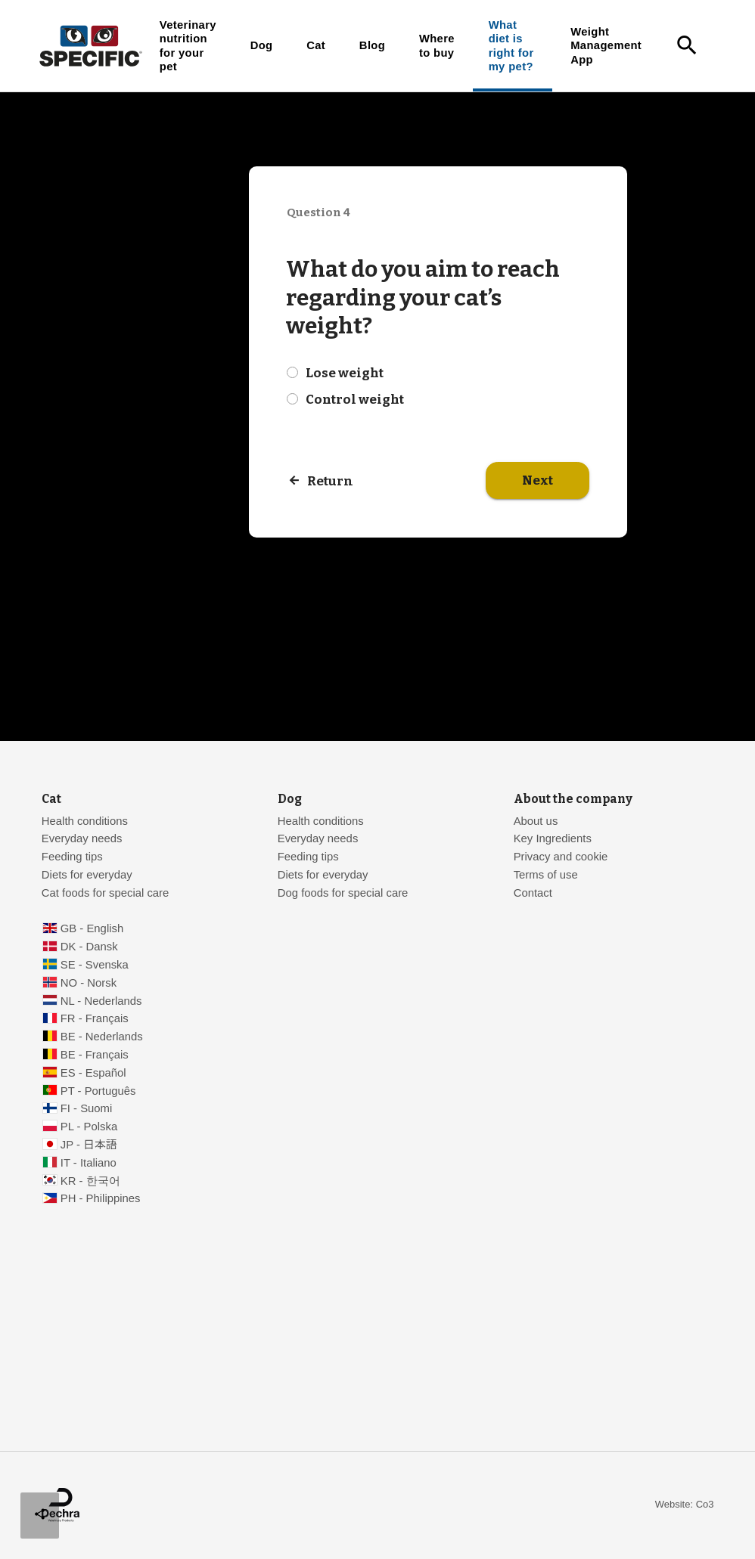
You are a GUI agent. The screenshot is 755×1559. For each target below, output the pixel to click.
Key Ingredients (553, 838)
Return (330, 481)
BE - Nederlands (102, 1037)
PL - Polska (89, 1126)
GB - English (92, 928)
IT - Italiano (89, 1163)
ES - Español (93, 1073)
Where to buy (437, 45)
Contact (533, 893)
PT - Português (98, 1091)
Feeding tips (72, 857)
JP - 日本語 (89, 1145)
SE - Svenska (95, 965)
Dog (261, 45)
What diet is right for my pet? (511, 46)
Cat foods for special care (105, 893)
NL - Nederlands (101, 1001)
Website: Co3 (684, 1504)
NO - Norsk (89, 983)
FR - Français (95, 1018)
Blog (372, 45)
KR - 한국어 (90, 1181)
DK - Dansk (89, 947)
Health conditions (85, 821)
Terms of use (546, 875)
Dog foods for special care (343, 893)
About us (536, 821)
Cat (315, 45)
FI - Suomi (87, 1108)
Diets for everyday (87, 875)
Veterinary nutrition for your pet (188, 46)
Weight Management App (606, 46)
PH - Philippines (101, 1198)
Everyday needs (82, 838)
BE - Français (95, 1055)
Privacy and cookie (561, 857)
